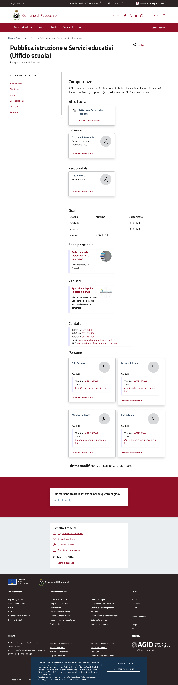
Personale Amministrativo (19, 615)
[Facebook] (124, 15)
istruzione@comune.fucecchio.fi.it (96, 340)
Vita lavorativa (55, 624)
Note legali (95, 651)
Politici (11, 611)
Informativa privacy (99, 647)
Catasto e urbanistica (58, 599)
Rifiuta (123, 663)
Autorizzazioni (55, 607)
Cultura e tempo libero (99, 619)
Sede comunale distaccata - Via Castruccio (80, 255)
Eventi (134, 628)
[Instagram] (140, 15)
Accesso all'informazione (60, 615)
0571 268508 (88, 333)
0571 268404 (88, 329)
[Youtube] (135, 15)
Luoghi (134, 624)
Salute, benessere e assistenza (62, 619)
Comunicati (136, 603)
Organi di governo (15, 599)
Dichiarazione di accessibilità (102, 655)
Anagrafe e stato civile (59, 603)
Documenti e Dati (15, 619)
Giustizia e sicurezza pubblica (102, 607)
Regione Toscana (18, 3)
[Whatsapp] (129, 15)
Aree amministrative (16, 603)
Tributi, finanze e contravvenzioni (104, 615)
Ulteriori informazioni (89, 121)
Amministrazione (23, 38)
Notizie (134, 599)
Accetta (123, 669)
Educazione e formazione (60, 611)
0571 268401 (140, 433)
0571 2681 (16, 646)
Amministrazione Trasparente (85, 3)
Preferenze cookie (88, 676)
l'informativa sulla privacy (77, 679)
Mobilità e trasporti (98, 599)
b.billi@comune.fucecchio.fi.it (90, 388)
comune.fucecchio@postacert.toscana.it (98, 343)
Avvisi (134, 607)
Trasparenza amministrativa (102, 603)
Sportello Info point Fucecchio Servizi (82, 290)
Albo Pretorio (115, 3)
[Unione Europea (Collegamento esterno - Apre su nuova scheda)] (20, 582)
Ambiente (95, 611)
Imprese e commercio (99, 624)
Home (10, 38)
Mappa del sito (16, 679)
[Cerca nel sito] (164, 16)
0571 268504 (88, 336)
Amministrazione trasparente (103, 643)
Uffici (35, 38)
